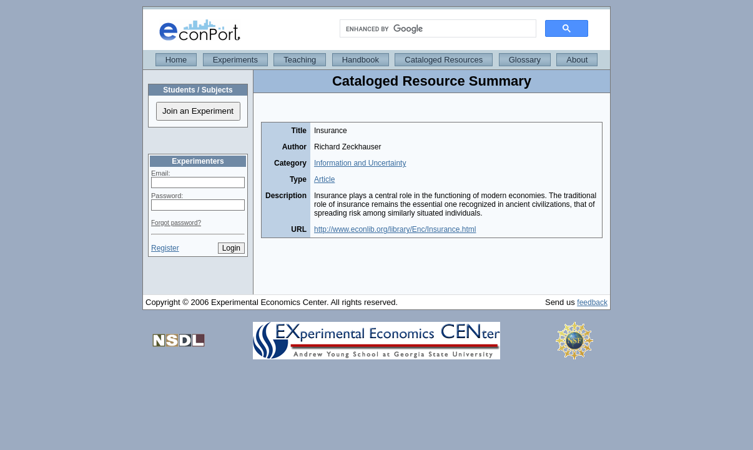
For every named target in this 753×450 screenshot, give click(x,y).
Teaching (299, 59)
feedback (592, 302)
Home (176, 59)
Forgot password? (176, 222)
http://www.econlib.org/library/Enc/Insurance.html (395, 229)
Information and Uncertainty (360, 163)
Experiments (235, 59)
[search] (437, 28)
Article (324, 179)
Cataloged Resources (444, 59)
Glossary (525, 59)
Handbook (360, 59)
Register (165, 248)
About (577, 59)
